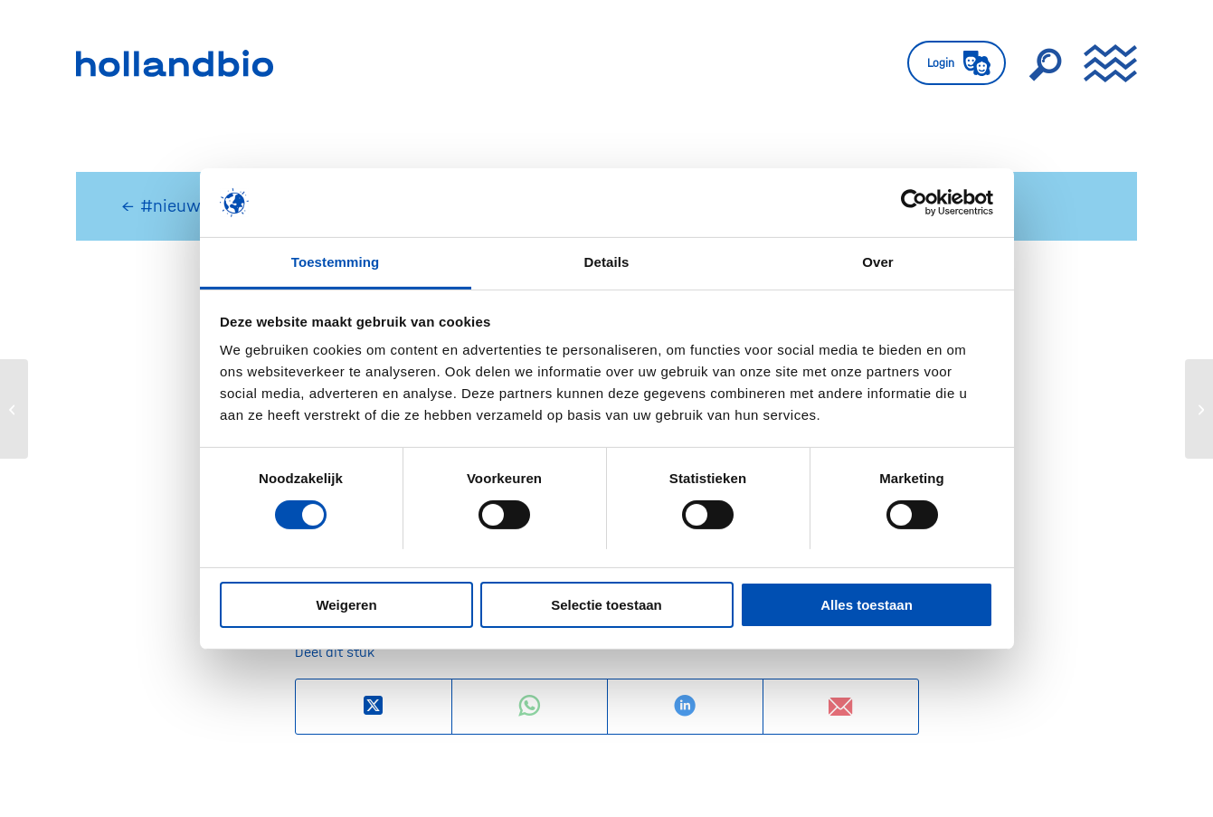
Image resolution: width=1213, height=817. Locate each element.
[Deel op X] (373, 706)
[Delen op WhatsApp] (529, 706)
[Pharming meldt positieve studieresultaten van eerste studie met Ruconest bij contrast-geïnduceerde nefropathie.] (14, 409)
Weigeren (346, 605)
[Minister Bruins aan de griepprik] (1199, 409)
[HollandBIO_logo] (174, 63)
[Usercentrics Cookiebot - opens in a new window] (914, 202)
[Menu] (1104, 63)
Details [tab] (607, 262)
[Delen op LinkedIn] (685, 706)
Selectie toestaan (606, 605)
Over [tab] (878, 262)
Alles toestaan (866, 605)
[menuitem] (957, 63)
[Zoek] (1045, 63)
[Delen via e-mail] (840, 706)
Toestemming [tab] (335, 262)
